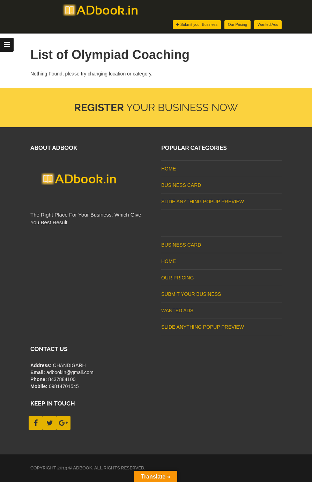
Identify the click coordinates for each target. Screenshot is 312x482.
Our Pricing (237, 24)
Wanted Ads (268, 24)
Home (168, 168)
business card (181, 185)
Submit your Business (196, 24)
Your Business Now (156, 107)
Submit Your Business (191, 294)
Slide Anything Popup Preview (202, 201)
